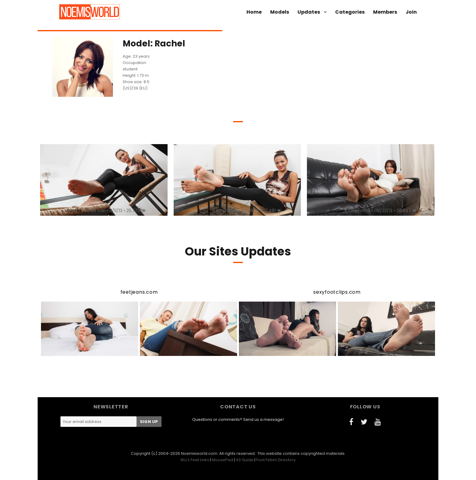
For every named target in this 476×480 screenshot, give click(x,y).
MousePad (222, 460)
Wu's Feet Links (194, 460)
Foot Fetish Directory (276, 460)
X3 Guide (244, 460)
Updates (309, 11)
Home (254, 11)
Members (385, 11)
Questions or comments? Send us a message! (238, 419)
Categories (350, 11)
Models (279, 11)
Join (411, 11)
